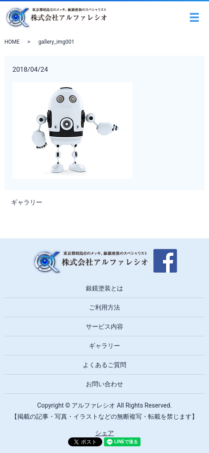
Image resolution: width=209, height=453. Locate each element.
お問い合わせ (104, 384)
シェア (104, 433)
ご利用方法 (104, 307)
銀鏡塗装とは (104, 288)
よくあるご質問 (104, 364)
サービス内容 (104, 326)
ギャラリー (26, 202)
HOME (12, 42)
